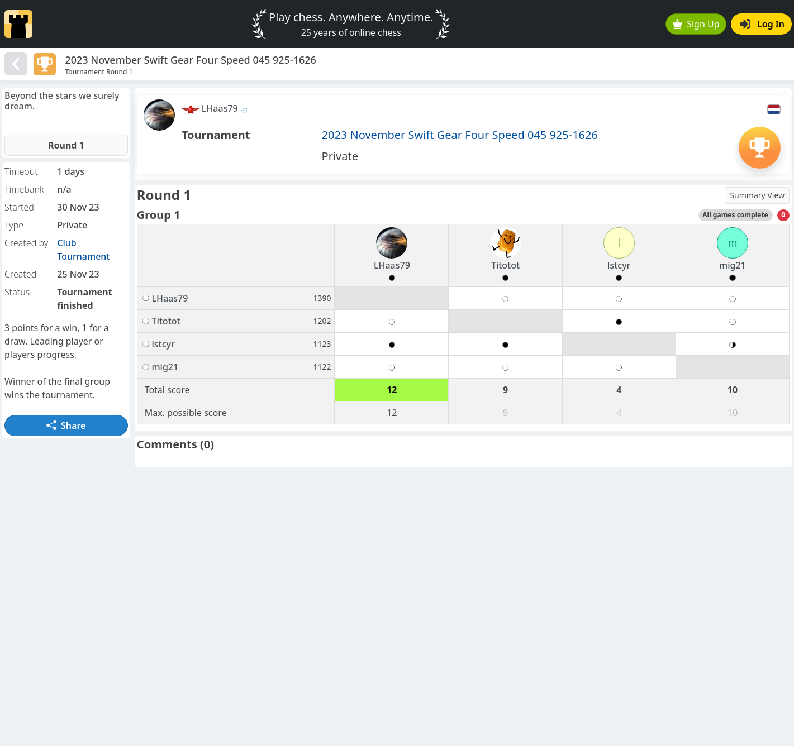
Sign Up (696, 24)
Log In (762, 24)
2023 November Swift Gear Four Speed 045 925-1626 (460, 134)
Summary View (757, 195)
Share (65, 425)
